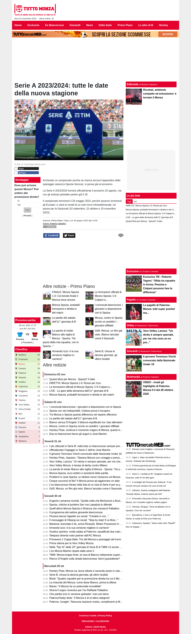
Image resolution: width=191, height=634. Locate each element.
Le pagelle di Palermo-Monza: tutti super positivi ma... (159, 309)
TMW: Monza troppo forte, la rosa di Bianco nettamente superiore (86, 554)
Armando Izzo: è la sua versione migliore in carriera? (65, 355)
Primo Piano (57, 220)
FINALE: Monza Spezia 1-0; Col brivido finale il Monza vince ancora (65, 296)
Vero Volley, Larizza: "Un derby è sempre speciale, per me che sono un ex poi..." (95, 461)
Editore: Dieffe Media (95, 627)
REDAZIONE (88, 621)
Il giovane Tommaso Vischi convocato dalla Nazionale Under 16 (85, 453)
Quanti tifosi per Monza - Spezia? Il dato (72, 379)
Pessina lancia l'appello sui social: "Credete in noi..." (79, 516)
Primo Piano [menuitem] (125, 25)
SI (18, 201)
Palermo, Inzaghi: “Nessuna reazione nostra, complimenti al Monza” (88, 601)
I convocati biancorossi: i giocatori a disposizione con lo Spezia (109, 309)
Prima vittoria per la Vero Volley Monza (71, 543)
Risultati (27, 215)
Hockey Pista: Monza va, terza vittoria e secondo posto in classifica (87, 571)
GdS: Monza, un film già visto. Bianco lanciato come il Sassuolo (108, 334)
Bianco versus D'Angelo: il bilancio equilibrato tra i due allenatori (85, 422)
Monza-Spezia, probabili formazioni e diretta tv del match (66, 309)
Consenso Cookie (87, 615)
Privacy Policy (105, 615)
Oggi (129, 201)
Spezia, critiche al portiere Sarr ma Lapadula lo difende (80, 504)
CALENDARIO (102, 621)
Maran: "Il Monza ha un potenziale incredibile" (75, 586)
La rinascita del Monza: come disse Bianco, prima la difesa (82, 582)
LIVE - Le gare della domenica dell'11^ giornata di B (78, 390)
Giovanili (132, 351)
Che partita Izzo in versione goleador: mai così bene (79, 594)
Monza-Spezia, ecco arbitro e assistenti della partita (78, 473)
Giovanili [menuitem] (75, 25)
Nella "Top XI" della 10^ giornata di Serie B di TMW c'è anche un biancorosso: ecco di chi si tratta (104, 547)
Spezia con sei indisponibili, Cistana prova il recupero (79, 410)
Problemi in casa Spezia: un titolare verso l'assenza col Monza (84, 477)
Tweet (69, 235)
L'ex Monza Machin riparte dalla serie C (71, 551)
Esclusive (133, 271)
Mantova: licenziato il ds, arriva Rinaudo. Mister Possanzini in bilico (87, 524)
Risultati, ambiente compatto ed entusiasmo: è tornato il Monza (159, 93)
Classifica (21, 349)
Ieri (135, 201)
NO (19, 205)
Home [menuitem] (18, 25)
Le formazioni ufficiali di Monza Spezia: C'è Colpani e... (108, 296)
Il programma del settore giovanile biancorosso (76, 512)
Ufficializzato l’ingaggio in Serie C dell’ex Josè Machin (79, 450)
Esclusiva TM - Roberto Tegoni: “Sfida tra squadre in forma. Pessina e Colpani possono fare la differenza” (159, 284)
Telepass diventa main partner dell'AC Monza (75, 535)
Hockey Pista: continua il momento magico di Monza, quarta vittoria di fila (91, 430)
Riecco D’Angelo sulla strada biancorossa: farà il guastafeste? (84, 558)
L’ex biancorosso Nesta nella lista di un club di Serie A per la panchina (89, 484)
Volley (130, 325)
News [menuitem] (89, 25)
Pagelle (131, 299)
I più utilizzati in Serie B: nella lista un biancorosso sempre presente (87, 446)
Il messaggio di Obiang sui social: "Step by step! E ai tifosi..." (83, 520)
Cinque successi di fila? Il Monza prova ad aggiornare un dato (84, 480)
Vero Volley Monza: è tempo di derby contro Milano (78, 465)
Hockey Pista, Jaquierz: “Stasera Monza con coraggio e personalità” (88, 457)
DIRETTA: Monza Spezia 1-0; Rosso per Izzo (75, 383)
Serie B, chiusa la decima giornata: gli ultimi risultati (106, 355)
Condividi (51, 235)
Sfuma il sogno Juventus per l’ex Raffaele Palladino (78, 590)
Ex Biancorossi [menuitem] (54, 25)
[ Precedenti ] (27, 342)
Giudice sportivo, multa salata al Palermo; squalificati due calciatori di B (89, 531)
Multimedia (133, 376)
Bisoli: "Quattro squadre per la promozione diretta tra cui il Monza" (86, 578)
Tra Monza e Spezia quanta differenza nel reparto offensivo (83, 414)
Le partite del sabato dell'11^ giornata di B (73, 418)
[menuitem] (173, 25)
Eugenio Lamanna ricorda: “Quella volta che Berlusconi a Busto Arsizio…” (91, 500)
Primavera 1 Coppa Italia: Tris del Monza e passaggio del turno (85, 539)
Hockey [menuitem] (163, 25)
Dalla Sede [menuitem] (105, 25)
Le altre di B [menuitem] (145, 25)
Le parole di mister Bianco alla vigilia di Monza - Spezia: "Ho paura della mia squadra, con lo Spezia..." (61, 338)
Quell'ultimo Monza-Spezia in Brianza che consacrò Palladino (84, 508)
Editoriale (132, 84)
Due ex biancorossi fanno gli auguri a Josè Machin (78, 434)
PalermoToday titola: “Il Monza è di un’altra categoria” (79, 598)
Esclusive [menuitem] (33, 25)
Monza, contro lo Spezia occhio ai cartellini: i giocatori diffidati (108, 321)
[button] (27, 210)
